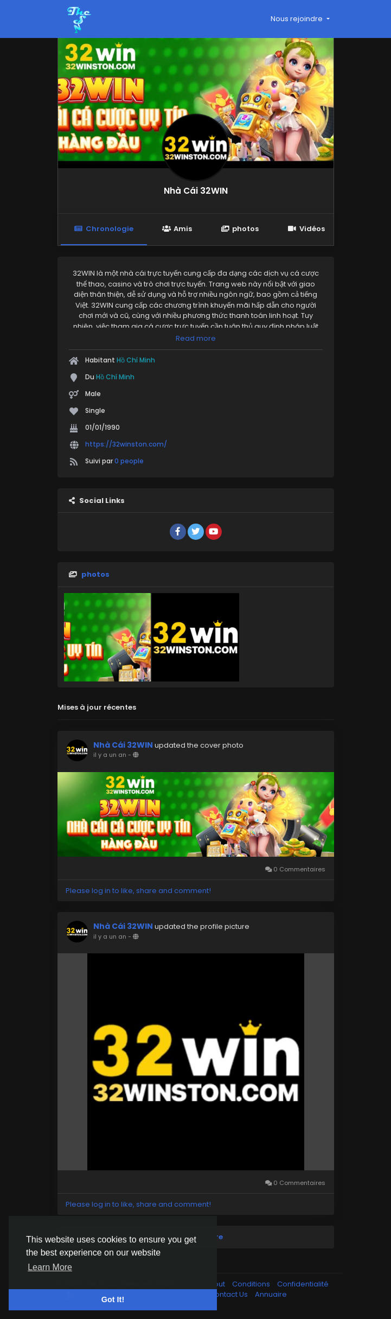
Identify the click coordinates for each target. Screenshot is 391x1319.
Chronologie (103, 229)
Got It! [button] (112, 1299)
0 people (129, 461)
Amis (177, 229)
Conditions (252, 1284)
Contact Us (229, 1294)
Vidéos (305, 229)
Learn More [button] (50, 1267)
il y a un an (109, 754)
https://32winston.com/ (126, 444)
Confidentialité (303, 1284)
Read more (196, 338)
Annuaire (271, 1294)
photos (240, 229)
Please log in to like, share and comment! (138, 890)
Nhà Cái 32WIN (196, 190)
